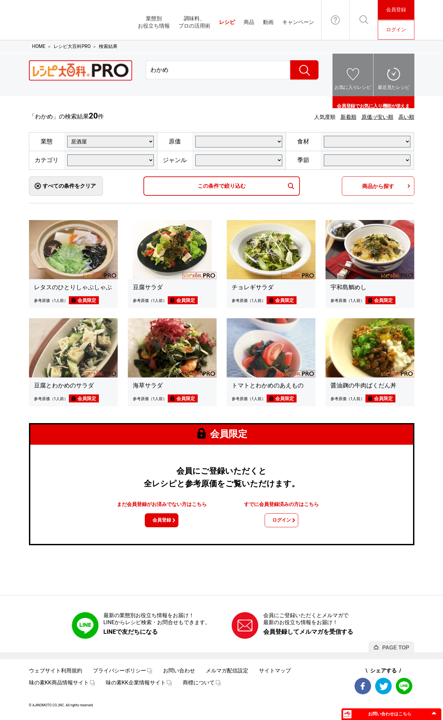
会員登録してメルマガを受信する (308, 635)
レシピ (227, 22)
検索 (304, 70)
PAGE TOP (395, 652)
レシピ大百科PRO (72, 46)
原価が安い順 (377, 117)
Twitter (383, 690)
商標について (199, 687)
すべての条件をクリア (69, 186)
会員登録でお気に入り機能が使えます (373, 102)
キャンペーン (298, 22)
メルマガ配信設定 (227, 675)
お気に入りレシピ (352, 87)
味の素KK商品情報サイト (59, 687)
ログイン (396, 30)
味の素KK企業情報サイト (136, 687)
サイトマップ (275, 675)
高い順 (406, 117)
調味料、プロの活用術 (194, 22)
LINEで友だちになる (131, 635)
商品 (249, 22)
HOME (39, 46)
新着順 (348, 117)
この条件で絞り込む (222, 186)
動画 (268, 22)
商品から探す (378, 186)
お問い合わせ (335, 20)
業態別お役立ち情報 (154, 22)
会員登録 (396, 10)
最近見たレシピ (394, 87)
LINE (404, 690)
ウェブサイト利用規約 (55, 675)
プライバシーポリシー (119, 675)
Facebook (362, 690)
